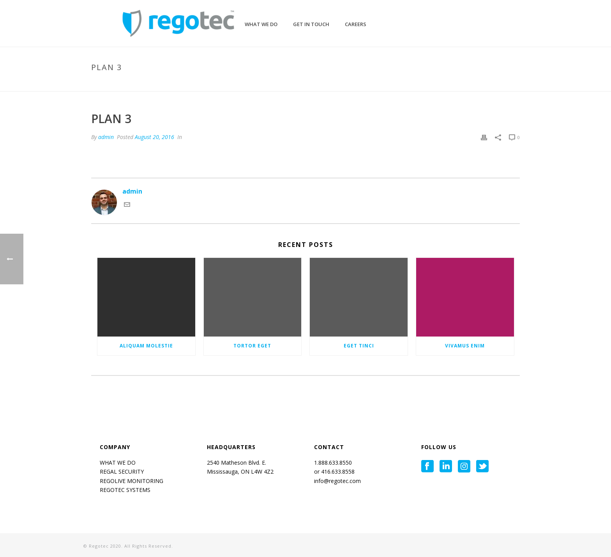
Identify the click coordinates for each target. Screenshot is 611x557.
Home (445, 83)
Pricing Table (475, 83)
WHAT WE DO (118, 462)
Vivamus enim (465, 345)
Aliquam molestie (146, 345)
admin (106, 137)
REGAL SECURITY (122, 471)
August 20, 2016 (154, 137)
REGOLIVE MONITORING (131, 481)
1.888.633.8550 (333, 462)
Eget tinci (359, 345)
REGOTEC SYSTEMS (125, 490)
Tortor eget (252, 345)
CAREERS (355, 24)
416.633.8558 (337, 471)
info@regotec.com (337, 481)
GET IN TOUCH (311, 24)
